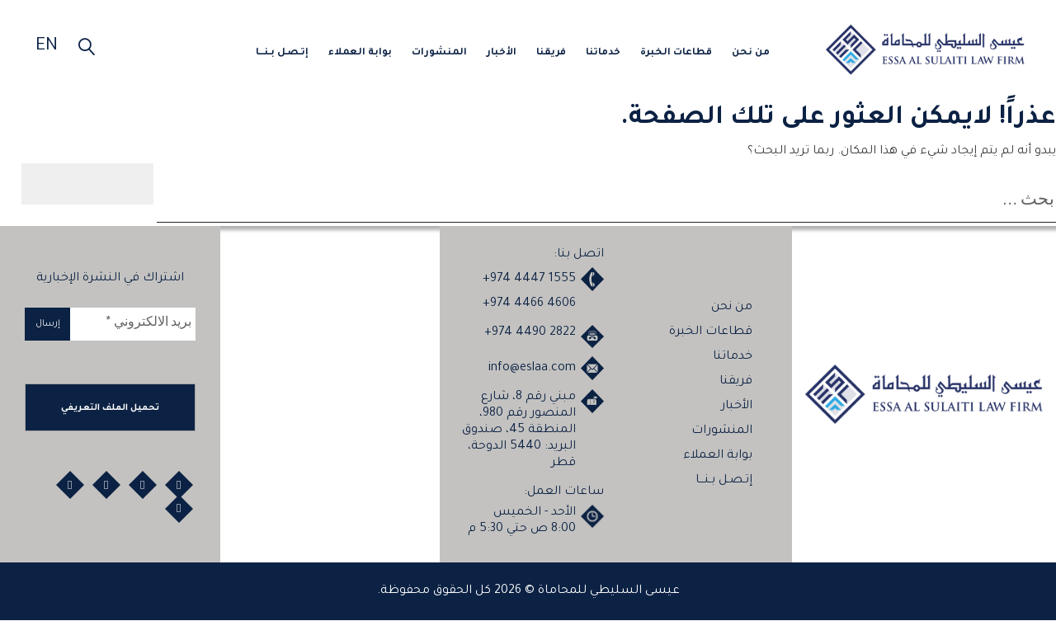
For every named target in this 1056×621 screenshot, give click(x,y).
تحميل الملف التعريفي (110, 409)
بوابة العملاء (360, 53)
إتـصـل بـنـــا (282, 53)
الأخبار (501, 53)
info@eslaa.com (532, 369)
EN (46, 47)
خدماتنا (603, 53)
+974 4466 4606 (529, 304)
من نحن (751, 53)
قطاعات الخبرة (676, 53)
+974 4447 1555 (529, 279)
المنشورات (439, 53)
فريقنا (551, 53)
